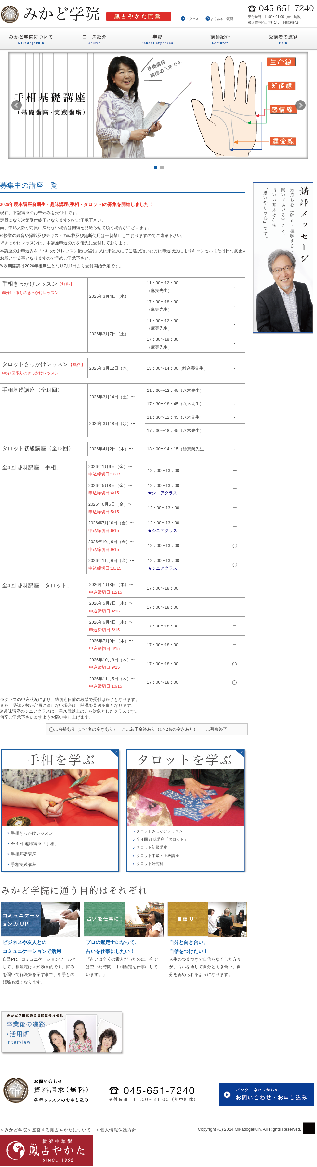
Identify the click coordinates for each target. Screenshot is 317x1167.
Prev (16, 105)
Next (300, 105)
